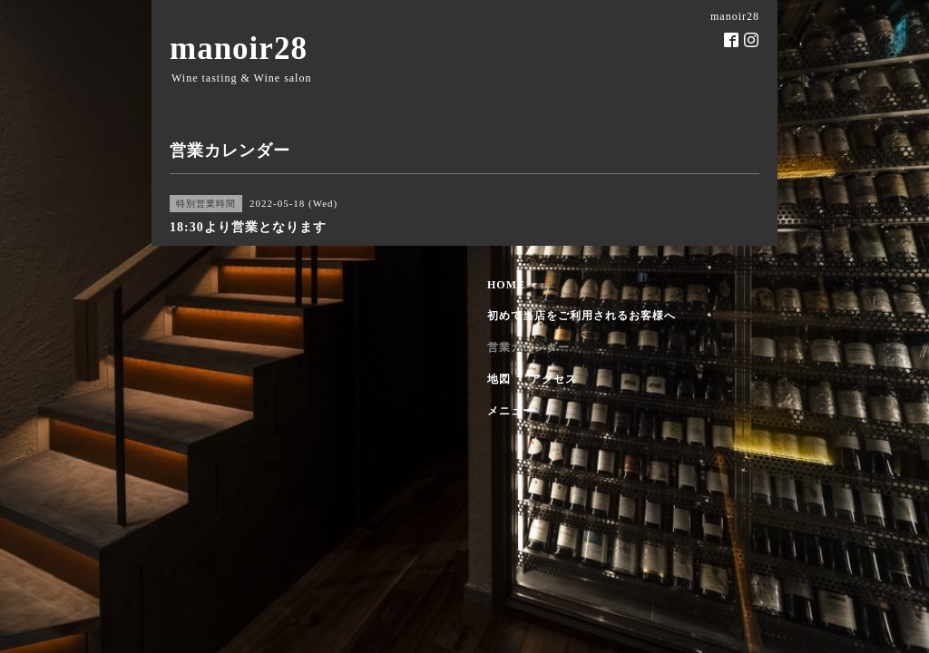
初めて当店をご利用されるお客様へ (581, 315)
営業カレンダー (528, 347)
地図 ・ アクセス (532, 379)
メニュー (510, 410)
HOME (506, 284)
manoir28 (239, 48)
